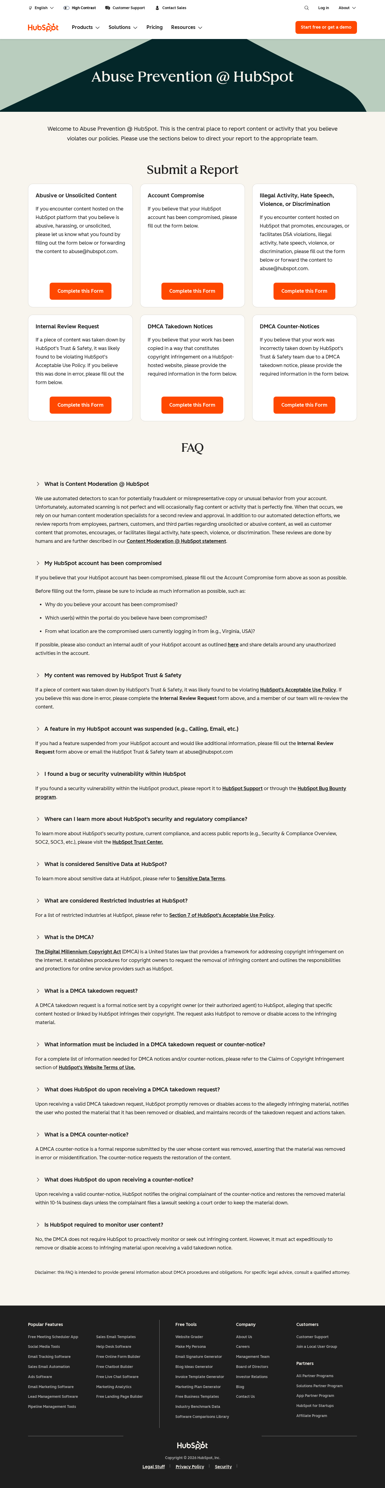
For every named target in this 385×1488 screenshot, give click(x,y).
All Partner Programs (315, 1376)
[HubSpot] (43, 27)
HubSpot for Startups (315, 1406)
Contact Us (245, 1396)
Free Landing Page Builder (119, 1396)
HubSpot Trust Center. (137, 842)
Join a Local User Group (316, 1347)
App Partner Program (315, 1396)
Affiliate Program (311, 1416)
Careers (243, 1347)
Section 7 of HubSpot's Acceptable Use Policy (221, 915)
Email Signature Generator (198, 1357)
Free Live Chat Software (117, 1377)
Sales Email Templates (116, 1337)
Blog (240, 1387)
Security (223, 1466)
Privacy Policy (190, 1466)
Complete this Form (84, 290)
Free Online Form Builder (118, 1357)
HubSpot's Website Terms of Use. (97, 1067)
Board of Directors (252, 1367)
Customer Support (125, 7)
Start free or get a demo (326, 27)
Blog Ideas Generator (194, 1367)
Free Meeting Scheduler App (53, 1337)
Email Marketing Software (51, 1387)
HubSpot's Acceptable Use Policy (298, 690)
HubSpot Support (242, 788)
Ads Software (40, 1377)
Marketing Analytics (114, 1387)
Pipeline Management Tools (52, 1407)
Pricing (155, 27)
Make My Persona (190, 1347)
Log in (323, 8)
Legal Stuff (154, 1466)
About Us (244, 1337)
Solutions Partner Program (319, 1386)
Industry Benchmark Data (197, 1407)
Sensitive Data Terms (201, 879)
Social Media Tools (44, 1347)
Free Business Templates (197, 1396)
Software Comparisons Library (202, 1417)
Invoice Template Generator (199, 1377)
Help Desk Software (113, 1347)
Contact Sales (170, 7)
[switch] (79, 8)
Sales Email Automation (49, 1367)
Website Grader (189, 1337)
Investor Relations (252, 1377)
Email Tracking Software (49, 1357)
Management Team (253, 1357)
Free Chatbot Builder (114, 1367)
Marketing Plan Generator (198, 1387)
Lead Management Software (53, 1396)
